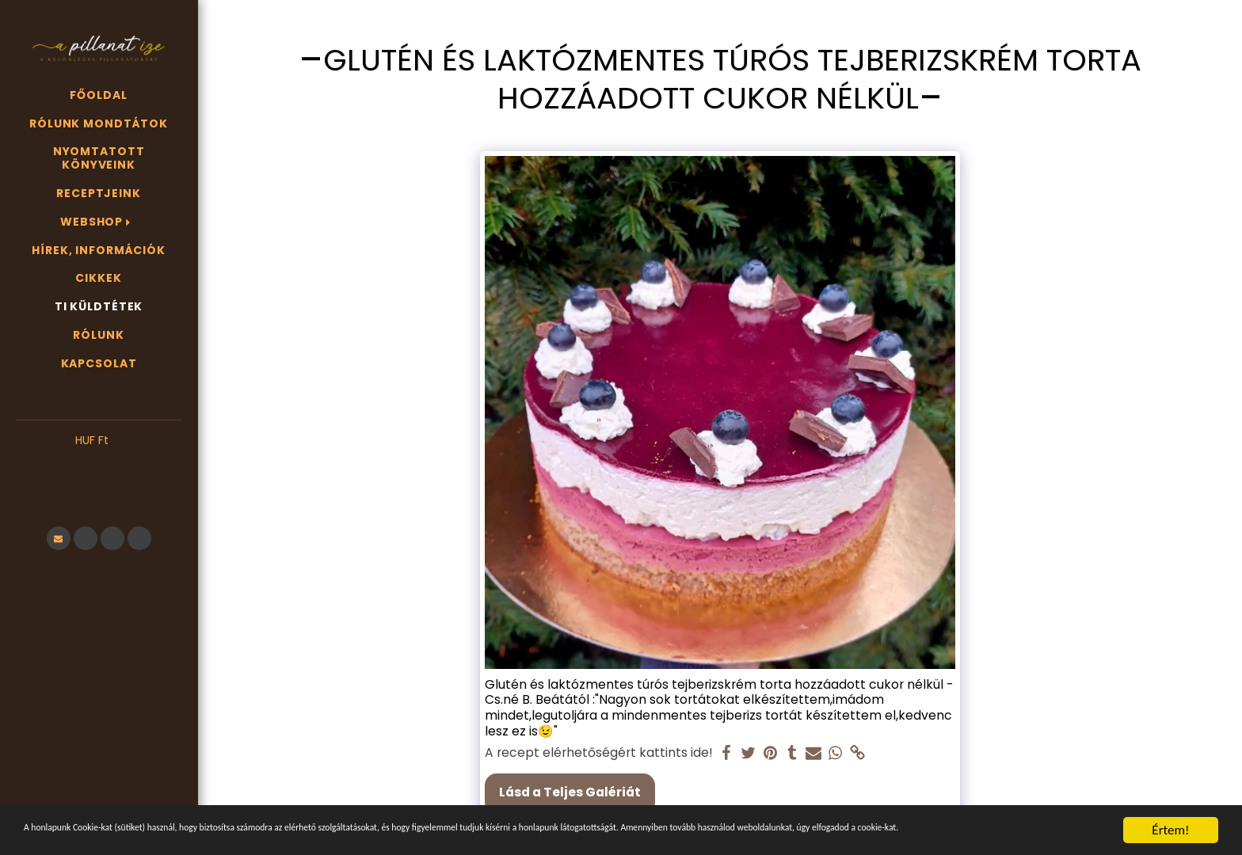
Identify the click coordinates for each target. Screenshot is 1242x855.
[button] (98, 465)
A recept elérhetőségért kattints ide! (599, 753)
